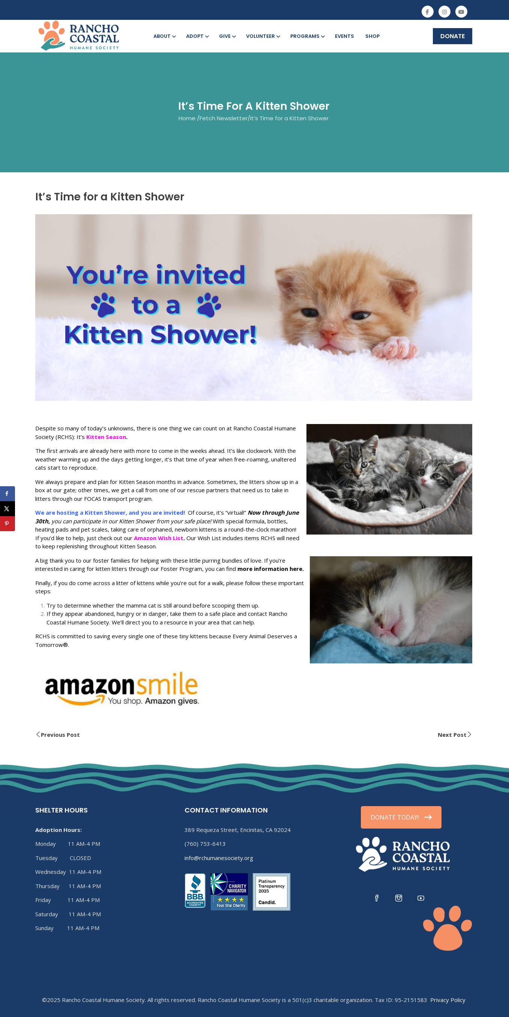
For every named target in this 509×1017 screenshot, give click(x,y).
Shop (372, 36)
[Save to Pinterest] (7, 523)
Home (187, 118)
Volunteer (262, 36)
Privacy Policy (447, 1000)
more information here (269, 568)
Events (344, 36)
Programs (307, 36)
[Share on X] (7, 508)
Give (227, 36)
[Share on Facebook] (7, 493)
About (164, 36)
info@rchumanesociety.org (219, 858)
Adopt (197, 36)
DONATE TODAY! (401, 817)
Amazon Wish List (158, 538)
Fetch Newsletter (224, 118)
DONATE (452, 36)
